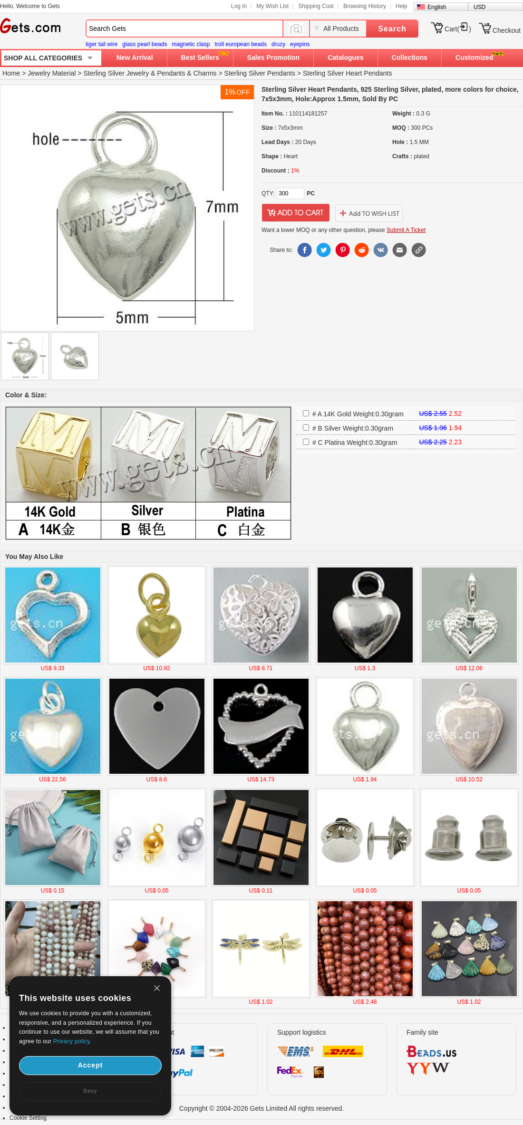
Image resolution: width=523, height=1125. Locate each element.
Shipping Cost (316, 6)
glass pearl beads (144, 44)
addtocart (296, 213)
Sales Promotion (273, 57)
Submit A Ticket (406, 230)
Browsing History (364, 6)
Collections (409, 57)
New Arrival (134, 57)
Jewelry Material (52, 73)
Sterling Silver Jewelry (116, 73)
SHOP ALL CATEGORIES (43, 58)
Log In (239, 6)
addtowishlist (369, 213)
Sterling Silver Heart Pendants (347, 73)
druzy (278, 44)
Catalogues (345, 57)
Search (392, 29)
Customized (474, 57)
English (436, 7)
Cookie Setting (28, 1118)
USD (479, 7)
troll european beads (240, 44)
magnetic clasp (191, 44)
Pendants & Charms (186, 73)
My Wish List (272, 6)
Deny (90, 1091)
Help (401, 6)
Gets (30, 26)
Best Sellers (200, 57)
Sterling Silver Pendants (259, 73)
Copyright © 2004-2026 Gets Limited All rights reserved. (261, 1108)
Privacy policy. (72, 1041)
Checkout (507, 30)
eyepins (300, 44)
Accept (90, 1065)
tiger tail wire (101, 44)
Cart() (458, 29)
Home (11, 73)
